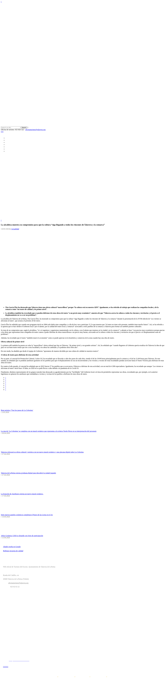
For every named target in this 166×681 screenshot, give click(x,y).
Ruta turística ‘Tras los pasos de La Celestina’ (17, 410)
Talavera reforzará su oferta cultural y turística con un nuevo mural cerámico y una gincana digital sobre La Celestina (42, 452)
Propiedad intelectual (98, 677)
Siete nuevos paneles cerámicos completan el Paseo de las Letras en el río (27, 515)
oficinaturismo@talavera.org (35, 130)
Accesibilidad (112, 677)
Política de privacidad (66, 677)
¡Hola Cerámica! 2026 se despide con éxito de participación (22, 536)
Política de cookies (82, 677)
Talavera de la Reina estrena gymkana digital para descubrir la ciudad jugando (28, 473)
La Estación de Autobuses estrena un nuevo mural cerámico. (22, 494)
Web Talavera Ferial (19, 617)
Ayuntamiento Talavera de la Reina (19, 602)
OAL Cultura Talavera (19, 631)
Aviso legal (53, 677)
